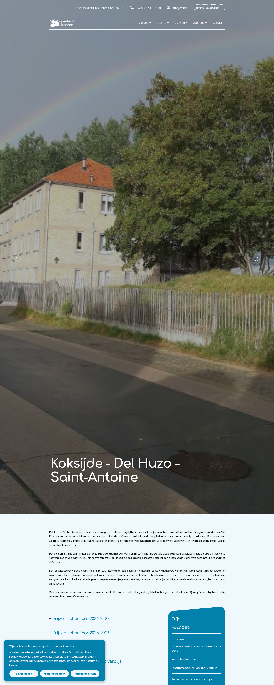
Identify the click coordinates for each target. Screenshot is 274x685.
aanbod (143, 23)
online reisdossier (207, 7)
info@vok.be (177, 8)
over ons (198, 23)
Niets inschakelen (54, 673)
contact (217, 23)
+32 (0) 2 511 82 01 (145, 8)
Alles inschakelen (85, 673)
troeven (180, 23)
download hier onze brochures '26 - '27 (100, 8)
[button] (17, 257)
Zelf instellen (24, 673)
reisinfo (161, 23)
